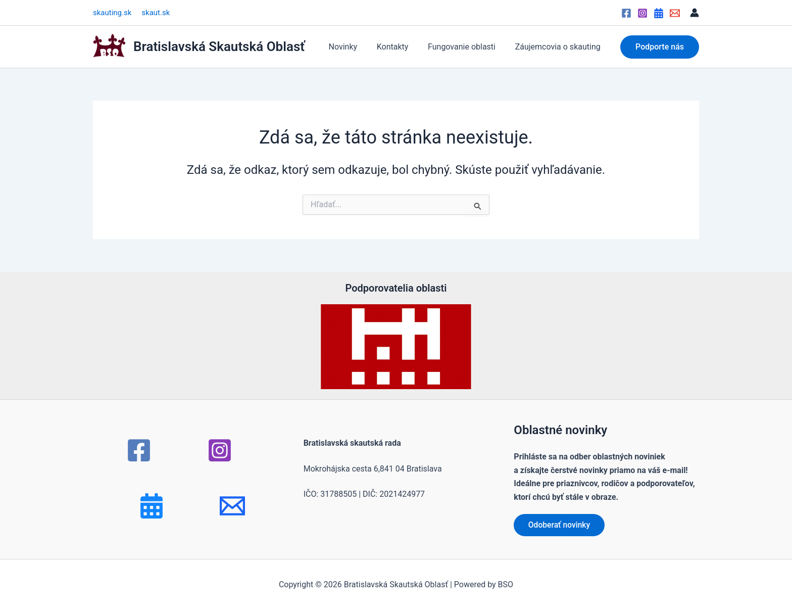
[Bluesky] (151, 505)
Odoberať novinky (560, 524)
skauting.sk (112, 12)
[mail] (232, 505)
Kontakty (401, 47)
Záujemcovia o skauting (559, 47)
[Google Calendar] (659, 13)
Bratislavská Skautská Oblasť (219, 46)
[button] (659, 47)
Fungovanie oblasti (467, 47)
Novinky (354, 47)
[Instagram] (642, 13)
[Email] (675, 13)
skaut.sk (155, 12)
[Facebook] (626, 13)
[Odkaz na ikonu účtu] (694, 12)
